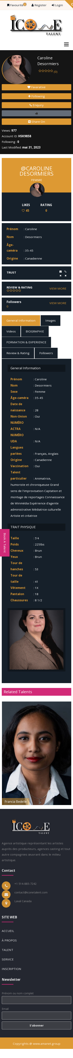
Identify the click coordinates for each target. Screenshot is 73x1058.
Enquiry (37, 105)
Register (39, 5)
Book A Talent (5, 543)
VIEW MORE (57, 288)
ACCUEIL (8, 972)
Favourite (16, 5)
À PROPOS (9, 982)
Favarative (36, 87)
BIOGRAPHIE (35, 331)
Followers (46, 353)
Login (57, 5)
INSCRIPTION (11, 1010)
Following (36, 96)
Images (50, 320)
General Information (20, 320)
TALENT (7, 991)
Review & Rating (17, 353)
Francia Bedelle (16, 801)
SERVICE (8, 1001)
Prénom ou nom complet (18, 1033)
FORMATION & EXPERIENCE (26, 342)
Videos (11, 331)
